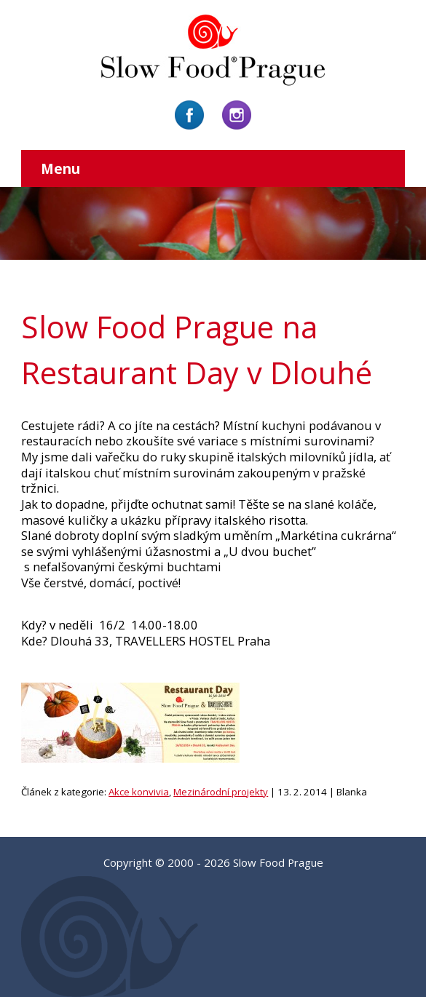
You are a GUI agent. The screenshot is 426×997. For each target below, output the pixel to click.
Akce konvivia (139, 791)
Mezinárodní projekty (220, 791)
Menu (60, 168)
